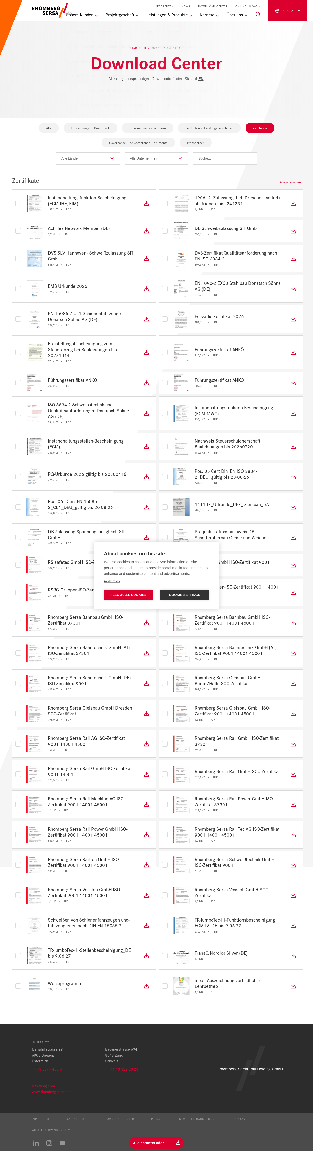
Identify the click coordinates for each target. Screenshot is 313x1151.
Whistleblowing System (51, 1130)
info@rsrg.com (43, 1086)
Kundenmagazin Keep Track (90, 127)
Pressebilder (195, 142)
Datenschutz (77, 1118)
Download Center (213, 6)
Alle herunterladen (149, 1142)
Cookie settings (184, 595)
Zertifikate (260, 127)
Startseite (139, 48)
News (186, 6)
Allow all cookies (128, 595)
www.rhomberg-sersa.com (52, 1091)
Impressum (40, 1118)
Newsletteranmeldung (198, 1118)
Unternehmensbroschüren (147, 127)
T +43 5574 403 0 (47, 1069)
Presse (156, 1118)
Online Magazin (248, 6)
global (284, 10)
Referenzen (164, 6)
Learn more (112, 580)
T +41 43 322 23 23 (121, 1069)
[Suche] (258, 14)
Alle (48, 127)
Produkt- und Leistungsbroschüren (209, 127)
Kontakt (240, 1118)
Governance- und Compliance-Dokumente (138, 142)
